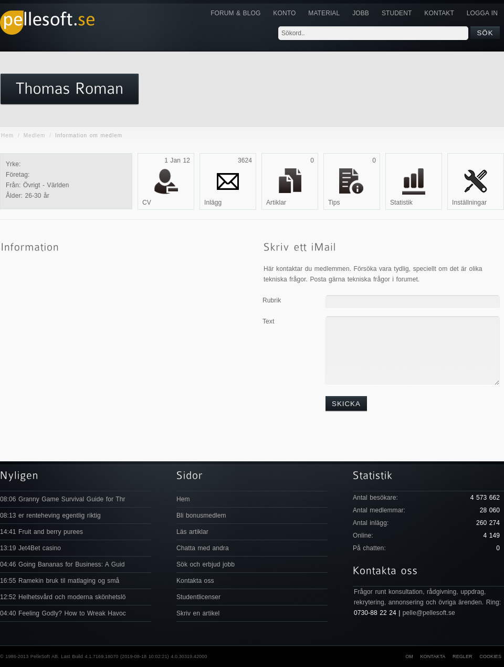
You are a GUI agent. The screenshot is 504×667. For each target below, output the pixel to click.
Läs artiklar (192, 531)
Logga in (482, 13)
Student (397, 13)
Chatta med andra (202, 548)
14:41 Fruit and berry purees (41, 531)
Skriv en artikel (197, 613)
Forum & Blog (235, 13)
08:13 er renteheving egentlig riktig (50, 515)
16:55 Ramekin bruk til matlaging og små (59, 580)
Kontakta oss (195, 580)
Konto (284, 13)
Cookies (490, 656)
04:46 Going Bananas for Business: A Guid (62, 564)
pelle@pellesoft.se (429, 613)
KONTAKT (439, 13)
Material (324, 13)
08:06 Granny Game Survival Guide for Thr (62, 499)
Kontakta (432, 656)
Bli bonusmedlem (201, 515)
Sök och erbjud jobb (205, 564)
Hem (7, 135)
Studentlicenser (198, 597)
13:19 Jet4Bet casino (30, 548)
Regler (462, 656)
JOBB (360, 13)
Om (409, 656)
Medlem (35, 135)
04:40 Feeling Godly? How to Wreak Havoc (63, 613)
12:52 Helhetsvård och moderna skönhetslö (62, 597)
